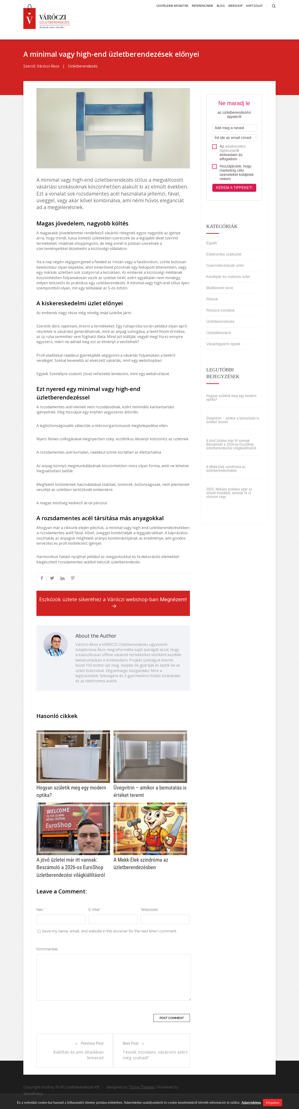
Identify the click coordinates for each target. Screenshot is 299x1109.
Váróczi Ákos (48, 67)
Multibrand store (219, 289)
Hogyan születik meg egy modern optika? (231, 399)
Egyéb (211, 244)
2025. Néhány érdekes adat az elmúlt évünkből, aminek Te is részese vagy (229, 494)
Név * (41, 910)
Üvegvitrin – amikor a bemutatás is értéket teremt (232, 421)
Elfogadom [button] (272, 1102)
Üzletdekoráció (218, 334)
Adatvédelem (251, 1102)
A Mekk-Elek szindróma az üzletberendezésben (226, 470)
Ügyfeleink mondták (173, 6)
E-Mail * (95, 910)
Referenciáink (202, 6)
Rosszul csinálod (220, 311)
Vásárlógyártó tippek (223, 345)
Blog (221, 6)
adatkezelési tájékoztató (233, 149)
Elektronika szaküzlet (223, 255)
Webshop (235, 6)
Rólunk (212, 300)
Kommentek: (47, 950)
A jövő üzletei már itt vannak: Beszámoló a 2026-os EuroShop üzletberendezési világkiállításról (231, 445)
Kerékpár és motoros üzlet (228, 278)
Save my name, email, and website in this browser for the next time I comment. (109, 932)
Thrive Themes (141, 1088)
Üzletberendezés (83, 67)
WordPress (33, 1094)
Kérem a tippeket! (234, 189)
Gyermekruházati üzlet (225, 266)
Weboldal (149, 910)
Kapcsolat (254, 6)
